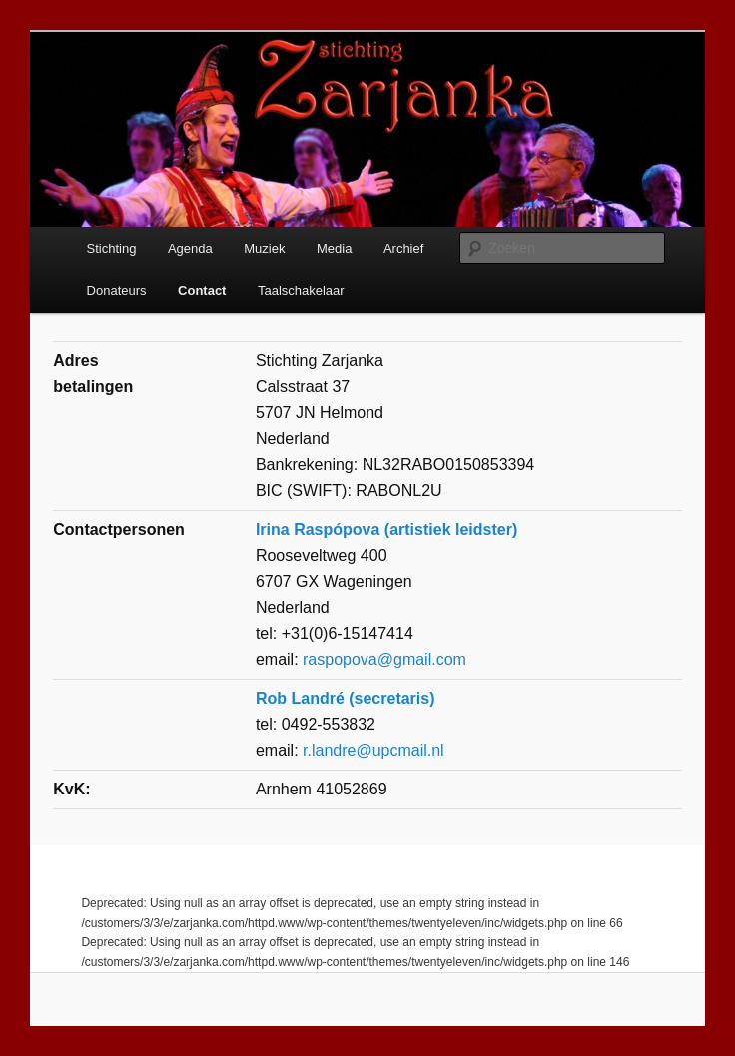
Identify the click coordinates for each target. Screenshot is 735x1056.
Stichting (112, 248)
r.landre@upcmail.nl (373, 750)
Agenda (190, 248)
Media (334, 248)
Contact (202, 290)
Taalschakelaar (301, 290)
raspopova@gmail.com (384, 659)
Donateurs (117, 290)
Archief (403, 248)
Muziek (264, 248)
